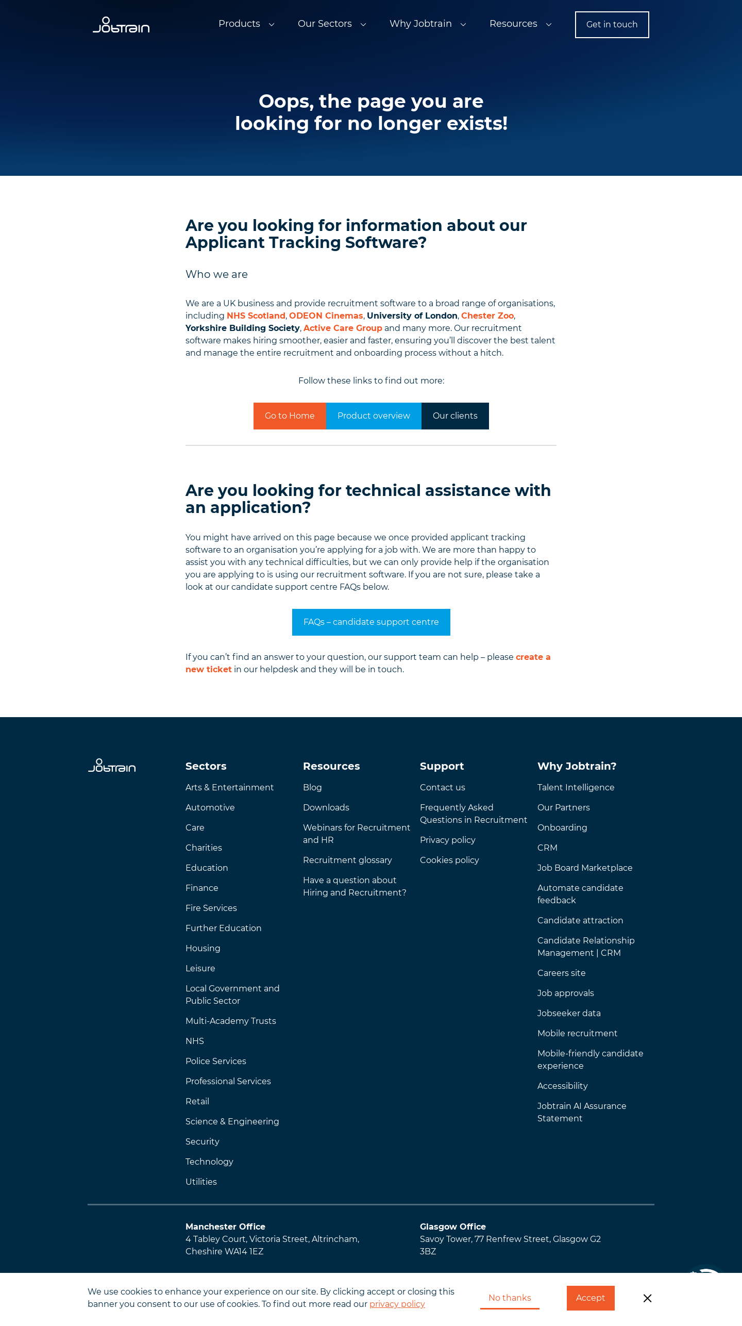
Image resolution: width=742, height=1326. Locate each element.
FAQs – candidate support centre (371, 622)
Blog (312, 787)
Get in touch (612, 24)
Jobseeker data (569, 1013)
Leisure (200, 968)
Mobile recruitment (577, 1033)
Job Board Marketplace (585, 868)
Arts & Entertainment (229, 787)
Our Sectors (325, 23)
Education (206, 868)
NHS (194, 1041)
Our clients (455, 416)
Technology (209, 1162)
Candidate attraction (580, 920)
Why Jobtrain (421, 23)
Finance (201, 888)
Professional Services (228, 1081)
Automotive (210, 808)
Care (195, 828)
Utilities (201, 1182)
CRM (547, 848)
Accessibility (562, 1086)
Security (202, 1142)
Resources (513, 23)
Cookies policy (449, 860)
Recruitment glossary (347, 860)
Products (239, 23)
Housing (203, 948)
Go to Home (290, 416)
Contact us (442, 787)
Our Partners (563, 808)
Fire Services (211, 908)
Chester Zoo (487, 316)
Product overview (374, 416)
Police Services (215, 1061)
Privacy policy (448, 840)
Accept (590, 1298)
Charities (203, 848)
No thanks (509, 1298)
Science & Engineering (232, 1121)
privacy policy (397, 1304)
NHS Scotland (256, 316)
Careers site (561, 973)
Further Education (223, 928)
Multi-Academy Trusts (230, 1021)
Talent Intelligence (576, 787)
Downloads (326, 808)
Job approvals (565, 993)
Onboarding (562, 828)
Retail (197, 1101)
